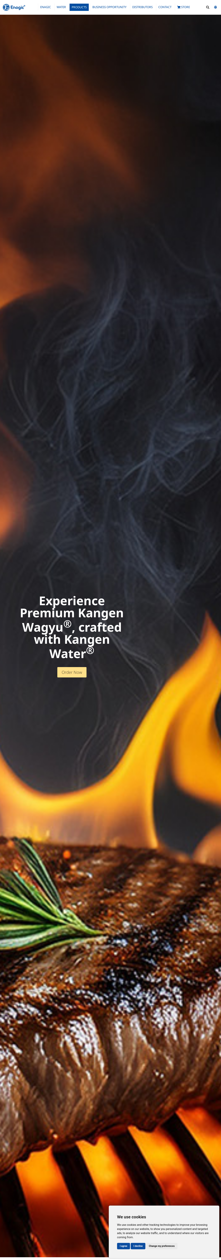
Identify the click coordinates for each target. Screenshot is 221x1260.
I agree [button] (123, 1246)
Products (79, 7)
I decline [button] (138, 1246)
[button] (208, 7)
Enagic (45, 7)
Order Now (72, 672)
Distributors (142, 7)
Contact (164, 7)
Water (61, 7)
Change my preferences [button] (162, 1246)
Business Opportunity (109, 7)
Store (183, 7)
